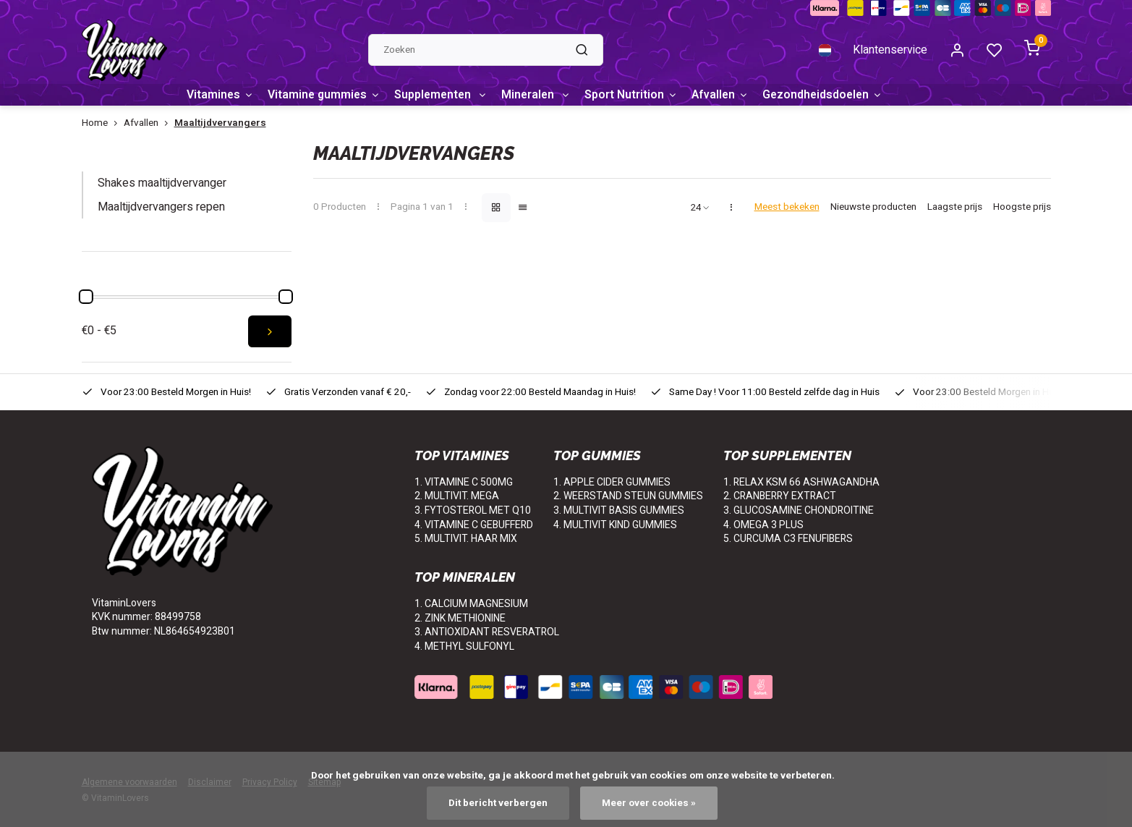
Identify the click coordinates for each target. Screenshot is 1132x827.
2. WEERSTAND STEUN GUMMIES (628, 496)
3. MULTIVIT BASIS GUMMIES (618, 510)
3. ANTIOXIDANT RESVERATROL (486, 632)
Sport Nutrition (640, 94)
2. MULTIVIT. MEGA (456, 496)
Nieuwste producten (873, 208)
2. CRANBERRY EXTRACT (779, 496)
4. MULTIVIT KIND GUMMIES (615, 525)
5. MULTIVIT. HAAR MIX (465, 538)
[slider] (86, 296)
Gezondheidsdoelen (835, 94)
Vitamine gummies (326, 94)
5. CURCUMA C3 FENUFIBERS (788, 538)
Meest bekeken (787, 208)
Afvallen (730, 94)
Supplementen (446, 94)
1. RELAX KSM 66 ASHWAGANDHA (801, 482)
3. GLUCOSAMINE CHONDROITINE (798, 510)
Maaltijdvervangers (220, 123)
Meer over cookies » (649, 803)
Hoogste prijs (1022, 208)
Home (103, 123)
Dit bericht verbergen (498, 803)
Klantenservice (890, 50)
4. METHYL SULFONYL (464, 646)
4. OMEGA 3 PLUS (763, 525)
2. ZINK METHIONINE (460, 618)
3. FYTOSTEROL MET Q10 (472, 510)
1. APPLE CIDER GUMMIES (612, 482)
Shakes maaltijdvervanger (162, 183)
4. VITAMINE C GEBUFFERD (473, 525)
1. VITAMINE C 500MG (463, 482)
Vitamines (221, 94)
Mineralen (543, 94)
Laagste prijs (954, 208)
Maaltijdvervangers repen (161, 207)
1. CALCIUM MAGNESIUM (471, 603)
